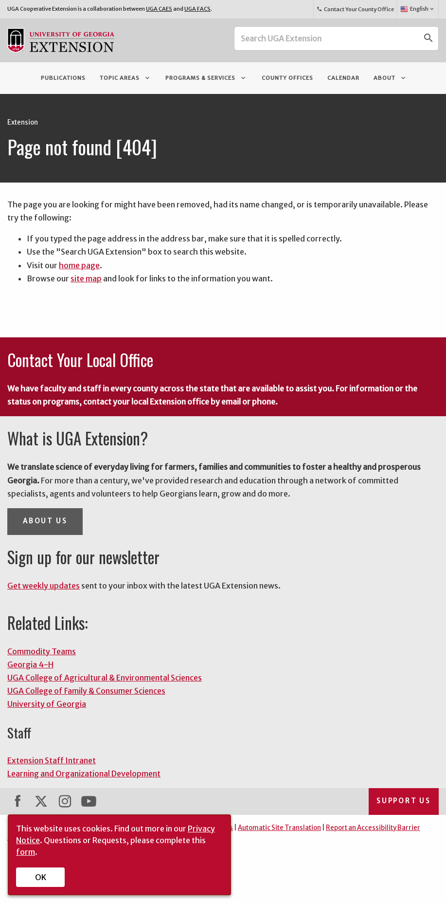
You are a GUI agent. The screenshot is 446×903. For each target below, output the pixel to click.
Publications (63, 77)
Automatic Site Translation (279, 828)
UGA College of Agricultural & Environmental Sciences (104, 677)
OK (40, 877)
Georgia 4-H (30, 664)
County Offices (287, 77)
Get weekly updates (43, 585)
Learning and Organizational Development (84, 773)
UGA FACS (197, 8)
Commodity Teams (41, 651)
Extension (22, 122)
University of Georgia (46, 704)
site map (86, 278)
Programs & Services (206, 78)
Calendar (343, 77)
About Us (45, 521)
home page (79, 265)
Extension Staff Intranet (51, 760)
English (417, 9)
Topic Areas (125, 78)
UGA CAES (159, 8)
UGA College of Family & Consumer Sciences (86, 691)
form (25, 852)
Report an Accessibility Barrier (373, 828)
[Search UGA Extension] (326, 38)
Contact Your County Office (355, 9)
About (390, 78)
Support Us (403, 801)
